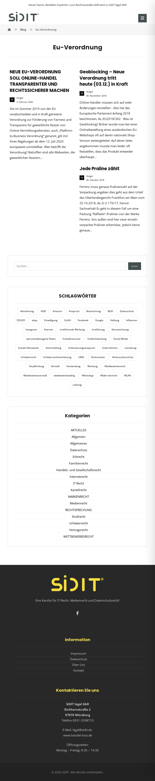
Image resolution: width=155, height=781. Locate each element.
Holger (20, 98)
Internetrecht (79, 477)
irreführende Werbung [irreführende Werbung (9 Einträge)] (72, 329)
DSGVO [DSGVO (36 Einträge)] (21, 320)
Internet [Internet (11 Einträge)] (48, 329)
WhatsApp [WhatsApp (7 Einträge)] (87, 375)
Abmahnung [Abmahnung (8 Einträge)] (27, 311)
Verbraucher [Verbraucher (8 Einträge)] (98, 357)
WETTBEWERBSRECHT (78, 536)
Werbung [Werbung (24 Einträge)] (92, 366)
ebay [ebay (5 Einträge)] (34, 320)
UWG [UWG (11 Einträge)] (81, 357)
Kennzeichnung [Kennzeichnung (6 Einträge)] (120, 329)
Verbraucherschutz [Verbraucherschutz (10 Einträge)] (122, 357)
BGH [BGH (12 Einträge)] (110, 311)
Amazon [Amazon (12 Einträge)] (57, 311)
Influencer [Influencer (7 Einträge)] (131, 320)
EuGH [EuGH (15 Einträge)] (67, 320)
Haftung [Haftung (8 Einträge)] (114, 320)
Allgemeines (78, 443)
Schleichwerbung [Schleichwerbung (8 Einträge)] (97, 339)
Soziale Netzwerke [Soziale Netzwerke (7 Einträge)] (28, 348)
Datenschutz (78, 450)
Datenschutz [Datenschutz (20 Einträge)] (127, 311)
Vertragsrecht (78, 530)
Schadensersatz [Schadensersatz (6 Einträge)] (72, 339)
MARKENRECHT (78, 497)
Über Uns (78, 665)
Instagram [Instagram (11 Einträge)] (31, 329)
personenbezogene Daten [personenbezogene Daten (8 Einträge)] (41, 339)
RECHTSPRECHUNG (78, 510)
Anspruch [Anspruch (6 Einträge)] (74, 311)
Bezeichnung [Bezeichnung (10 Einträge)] (93, 311)
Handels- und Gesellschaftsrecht (78, 470)
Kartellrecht (79, 490)
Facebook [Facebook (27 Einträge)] (83, 320)
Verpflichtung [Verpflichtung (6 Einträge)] (36, 366)
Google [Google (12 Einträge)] (99, 320)
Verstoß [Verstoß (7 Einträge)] (55, 366)
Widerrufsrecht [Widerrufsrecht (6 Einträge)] (108, 375)
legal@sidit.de (82, 730)
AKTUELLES (78, 430)
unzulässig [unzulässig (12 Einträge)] (130, 348)
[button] (142, 18)
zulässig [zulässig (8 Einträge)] (77, 384)
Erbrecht (78, 457)
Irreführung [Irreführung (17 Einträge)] (98, 329)
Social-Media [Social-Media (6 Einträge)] (120, 339)
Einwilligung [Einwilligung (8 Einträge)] (51, 320)
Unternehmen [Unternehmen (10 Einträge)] (110, 348)
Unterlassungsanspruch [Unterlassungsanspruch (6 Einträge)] (81, 348)
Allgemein (78, 437)
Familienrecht (78, 463)
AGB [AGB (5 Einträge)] (43, 311)
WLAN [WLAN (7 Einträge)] (127, 375)
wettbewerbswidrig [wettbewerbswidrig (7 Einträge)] (64, 375)
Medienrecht (78, 503)
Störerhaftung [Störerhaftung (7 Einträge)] (53, 348)
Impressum (78, 653)
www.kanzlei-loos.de (77, 735)
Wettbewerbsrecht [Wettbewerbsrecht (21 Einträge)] (115, 366)
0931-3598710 (83, 720)
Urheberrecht (78, 523)
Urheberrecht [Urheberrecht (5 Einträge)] (28, 357)
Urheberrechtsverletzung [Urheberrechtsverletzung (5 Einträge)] (57, 357)
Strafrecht (78, 516)
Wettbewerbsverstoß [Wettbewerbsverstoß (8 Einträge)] (35, 375)
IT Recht (78, 483)
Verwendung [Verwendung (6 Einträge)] (73, 366)
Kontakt (78, 670)
